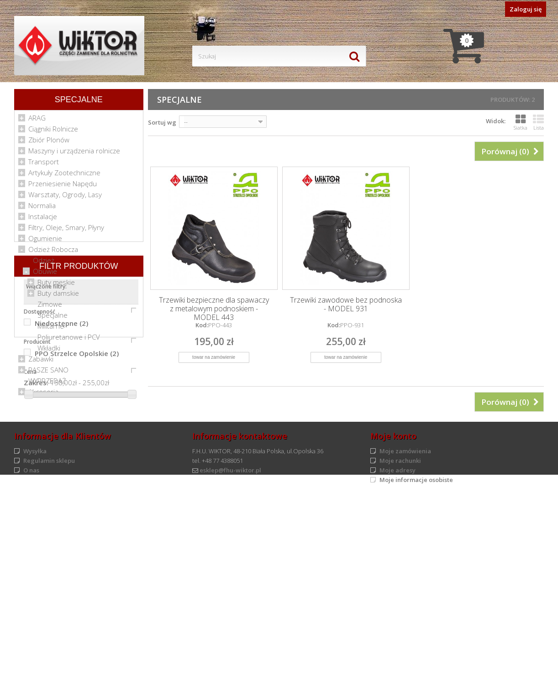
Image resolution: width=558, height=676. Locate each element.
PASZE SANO (48, 372)
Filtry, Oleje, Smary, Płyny (66, 230)
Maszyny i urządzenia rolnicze (74, 153)
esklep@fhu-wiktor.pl (230, 648)
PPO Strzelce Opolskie (77, 522)
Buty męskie (56, 284)
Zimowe (49, 306)
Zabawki (40, 361)
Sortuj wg (162, 122)
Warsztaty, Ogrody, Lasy (65, 197)
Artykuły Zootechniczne (64, 175)
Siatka (520, 122)
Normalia (42, 208)
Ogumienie (45, 241)
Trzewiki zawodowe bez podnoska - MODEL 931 (346, 304)
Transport (43, 164)
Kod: (201, 325)
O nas (31, 648)
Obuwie (45, 273)
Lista (538, 122)
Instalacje (42, 219)
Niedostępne (61, 492)
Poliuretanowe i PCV (68, 339)
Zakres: (36, 552)
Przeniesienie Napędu (62, 186)
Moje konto (393, 613)
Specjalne (52, 317)
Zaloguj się (526, 9)
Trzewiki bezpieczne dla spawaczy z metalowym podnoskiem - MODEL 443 (214, 309)
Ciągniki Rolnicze (53, 131)
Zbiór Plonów (48, 142)
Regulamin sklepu (49, 638)
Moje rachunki (400, 638)
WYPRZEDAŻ (47, 383)
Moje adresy (397, 648)
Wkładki (48, 350)
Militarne (50, 328)
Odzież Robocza (53, 252)
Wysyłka (35, 628)
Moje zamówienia (405, 628)
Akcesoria (43, 394)
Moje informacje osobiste (416, 657)
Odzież (43, 262)
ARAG (37, 120)
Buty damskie (58, 295)
